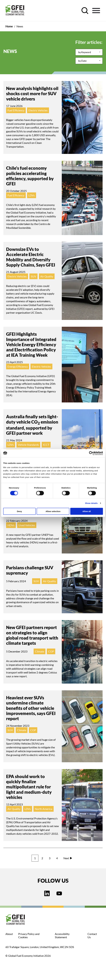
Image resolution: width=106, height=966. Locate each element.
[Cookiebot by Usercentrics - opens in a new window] (91, 453)
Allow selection (53, 511)
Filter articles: (88, 42)
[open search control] (85, 10)
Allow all (86, 511)
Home (9, 26)
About (9, 933)
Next (67, 858)
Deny (19, 511)
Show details (91, 503)
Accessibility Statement (62, 935)
